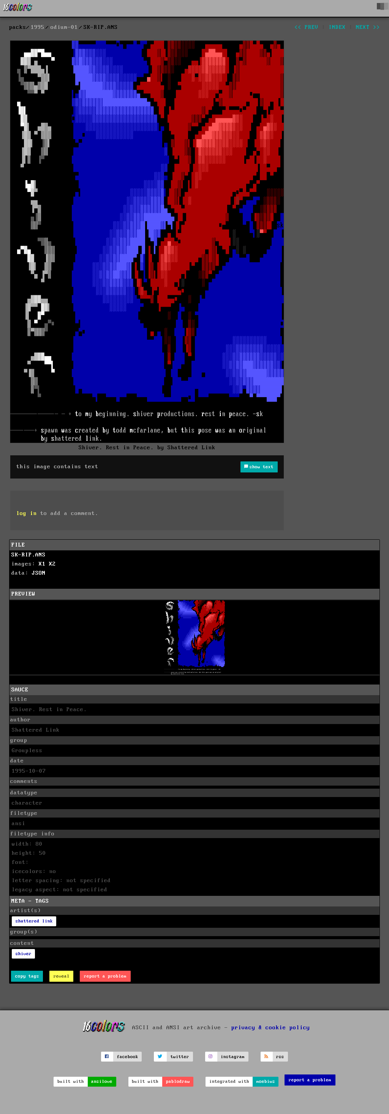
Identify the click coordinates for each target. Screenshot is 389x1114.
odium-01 (64, 27)
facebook (127, 1056)
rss (280, 1056)
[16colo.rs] (18, 8)
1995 (37, 27)
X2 (52, 564)
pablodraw (178, 1081)
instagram (233, 1056)
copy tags (27, 976)
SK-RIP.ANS (28, 555)
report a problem (105, 976)
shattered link (34, 921)
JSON (39, 573)
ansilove (101, 1081)
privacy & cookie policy (270, 1028)
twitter (180, 1056)
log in (26, 513)
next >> (368, 27)
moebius (265, 1081)
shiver (24, 953)
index (337, 27)
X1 (42, 564)
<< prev (306, 27)
